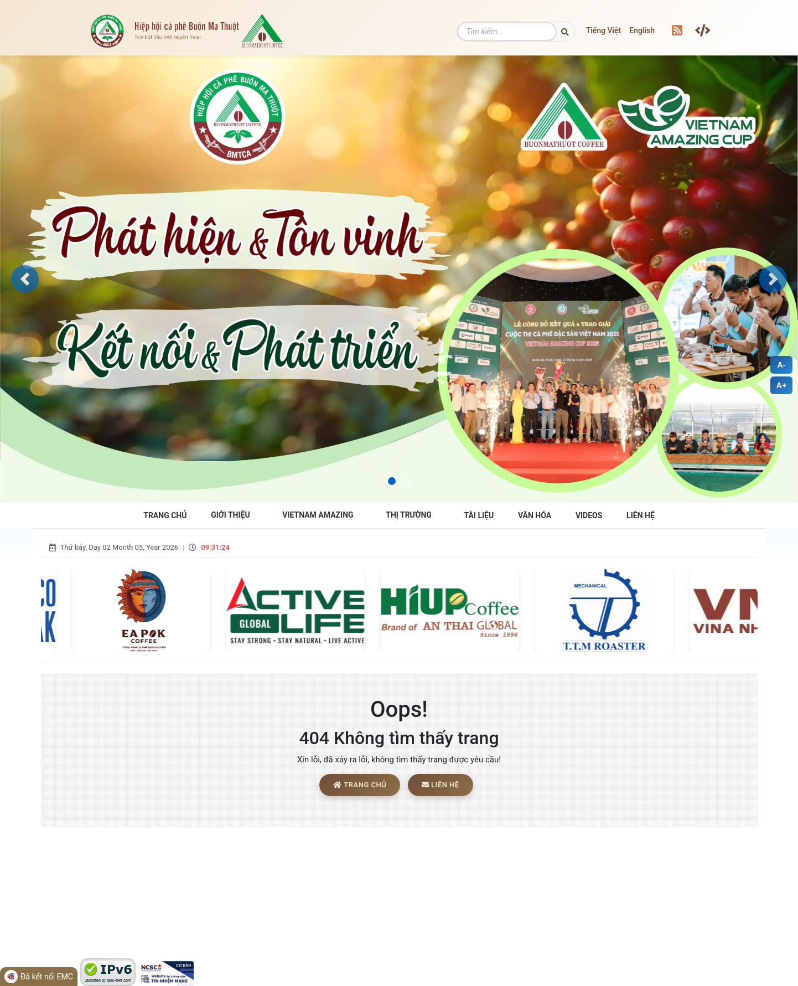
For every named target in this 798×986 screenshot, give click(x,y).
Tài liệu (479, 515)
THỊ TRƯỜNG (409, 514)
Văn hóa (534, 515)
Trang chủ (359, 785)
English (642, 30)
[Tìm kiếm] (524, 31)
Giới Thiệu (230, 514)
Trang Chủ (164, 515)
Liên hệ (640, 515)
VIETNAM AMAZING (317, 514)
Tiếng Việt (603, 30)
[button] (25, 279)
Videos (589, 515)
